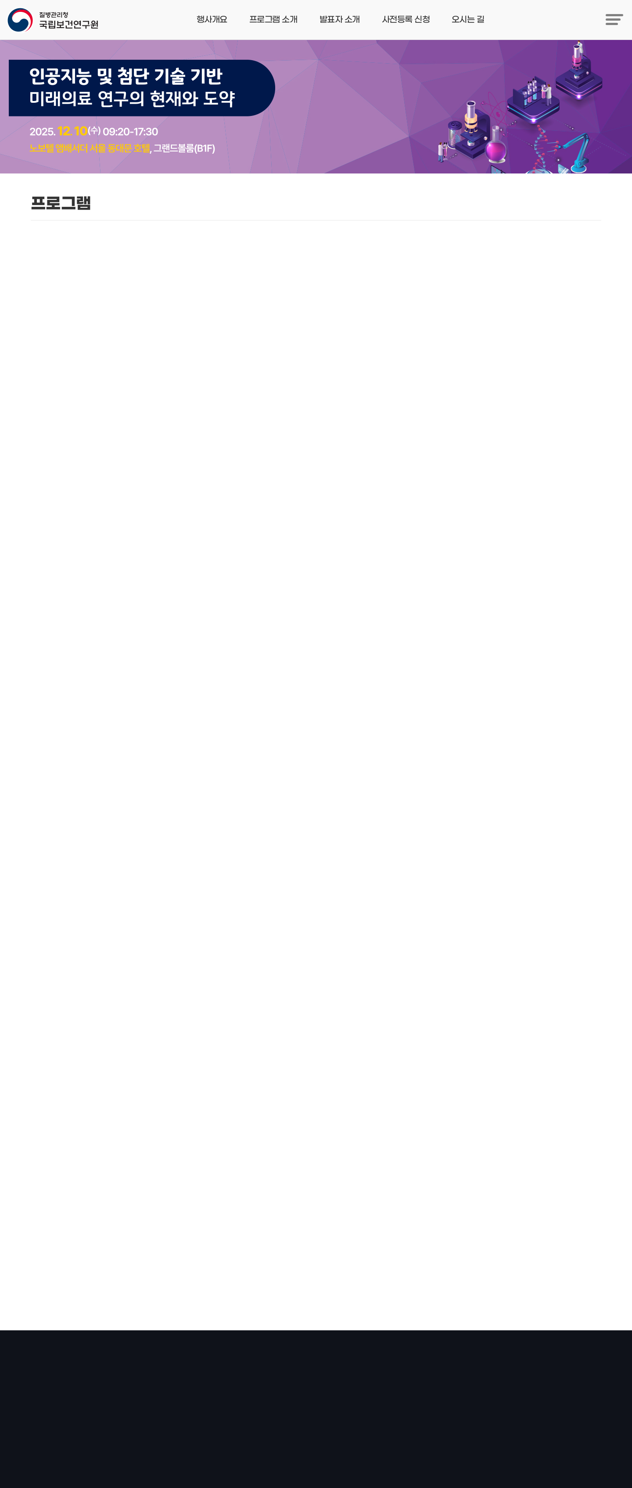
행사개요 (212, 19)
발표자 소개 (339, 19)
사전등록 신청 (405, 19)
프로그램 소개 (273, 19)
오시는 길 (468, 19)
